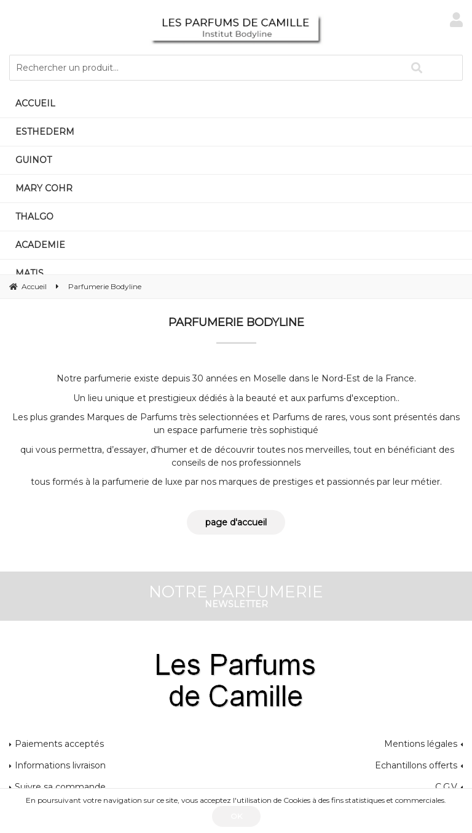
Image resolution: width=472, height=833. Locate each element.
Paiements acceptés (59, 743)
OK (236, 816)
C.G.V (446, 786)
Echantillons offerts (416, 765)
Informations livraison (60, 765)
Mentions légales (420, 743)
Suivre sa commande (60, 786)
